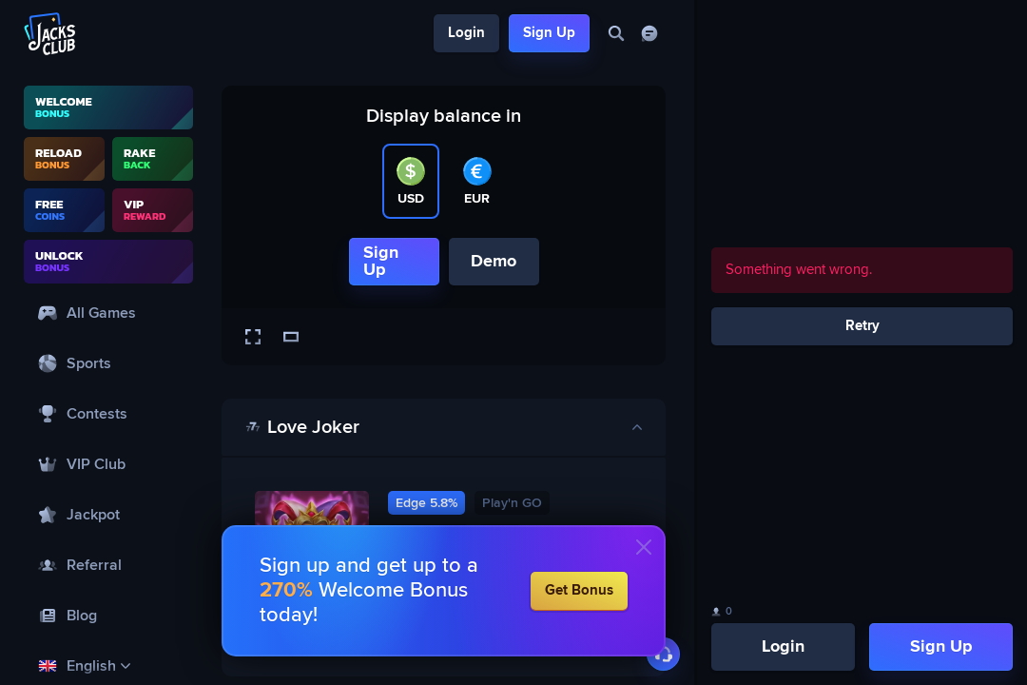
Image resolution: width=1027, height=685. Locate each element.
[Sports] (108, 363)
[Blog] (108, 615)
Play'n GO (512, 503)
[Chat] (649, 33)
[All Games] (108, 312)
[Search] (615, 33)
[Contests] (108, 413)
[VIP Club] (108, 463)
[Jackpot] (108, 514)
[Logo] (50, 33)
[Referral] (108, 564)
